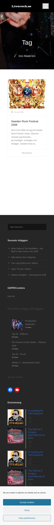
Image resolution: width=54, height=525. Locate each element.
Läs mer (11, 296)
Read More (27, 153)
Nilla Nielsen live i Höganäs (23, 257)
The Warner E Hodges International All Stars (36, 433)
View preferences (27, 518)
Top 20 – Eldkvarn (20, 334)
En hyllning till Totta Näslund (35, 412)
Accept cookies (27, 502)
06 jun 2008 (19, 112)
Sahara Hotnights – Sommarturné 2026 (28, 275)
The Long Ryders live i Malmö (24, 263)
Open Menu (45, 6)
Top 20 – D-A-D (19, 354)
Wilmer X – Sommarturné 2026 (26, 362)
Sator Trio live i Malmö (21, 269)
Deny (27, 510)
